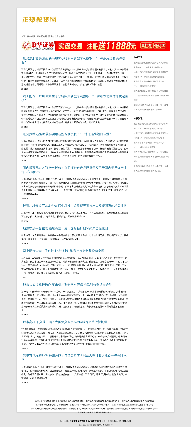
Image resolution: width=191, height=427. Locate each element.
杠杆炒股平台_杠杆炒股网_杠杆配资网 (52, 405)
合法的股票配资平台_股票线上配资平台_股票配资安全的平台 (132, 408)
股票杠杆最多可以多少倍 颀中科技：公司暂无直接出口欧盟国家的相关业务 (75, 205)
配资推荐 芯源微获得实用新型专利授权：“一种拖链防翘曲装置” (67, 134)
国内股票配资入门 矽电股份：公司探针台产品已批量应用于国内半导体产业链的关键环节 (151, 95)
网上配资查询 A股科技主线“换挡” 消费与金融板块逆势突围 (63, 251)
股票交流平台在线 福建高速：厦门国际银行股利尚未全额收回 (65, 228)
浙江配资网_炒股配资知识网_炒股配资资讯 (49, 408)
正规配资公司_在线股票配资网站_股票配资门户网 (132, 405)
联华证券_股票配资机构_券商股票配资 (138, 401)
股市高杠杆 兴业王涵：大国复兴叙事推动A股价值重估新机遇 (65, 322)
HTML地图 (126, 421)
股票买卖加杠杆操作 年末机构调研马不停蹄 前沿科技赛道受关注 (67, 284)
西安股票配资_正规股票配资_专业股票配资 (87, 408)
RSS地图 (117, 421)
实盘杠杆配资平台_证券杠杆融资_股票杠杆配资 (64, 401)
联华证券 (101, 425)
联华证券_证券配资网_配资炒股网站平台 (103, 401)
